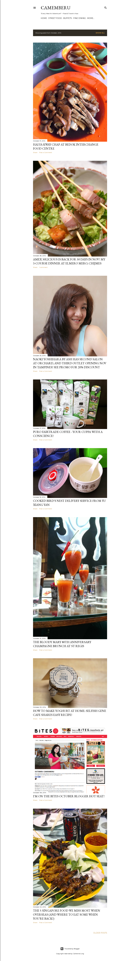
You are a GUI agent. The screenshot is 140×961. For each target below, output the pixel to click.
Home (44, 18)
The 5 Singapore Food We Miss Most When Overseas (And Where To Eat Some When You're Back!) (66, 914)
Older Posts (100, 933)
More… (90, 18)
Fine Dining (79, 18)
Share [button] (35, 152)
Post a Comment (45, 152)
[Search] (105, 7)
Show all (100, 33)
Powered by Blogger (70, 948)
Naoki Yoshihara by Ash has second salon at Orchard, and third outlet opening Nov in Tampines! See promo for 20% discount (69, 363)
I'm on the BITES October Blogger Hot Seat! (69, 796)
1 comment (43, 267)
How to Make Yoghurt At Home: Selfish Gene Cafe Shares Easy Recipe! (69, 713)
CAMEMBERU (55, 8)
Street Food (55, 18)
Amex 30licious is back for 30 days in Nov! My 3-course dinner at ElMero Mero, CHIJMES (69, 261)
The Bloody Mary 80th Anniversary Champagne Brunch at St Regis (62, 644)
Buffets (67, 18)
